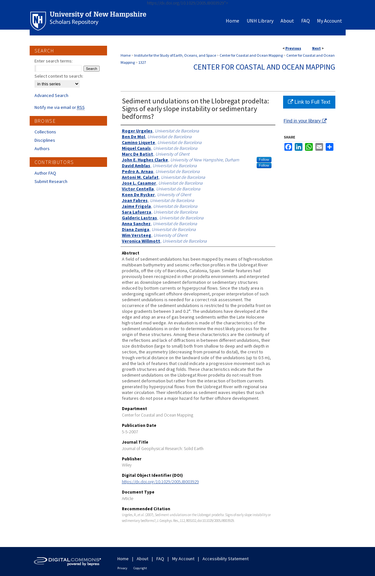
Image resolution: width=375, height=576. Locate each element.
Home (126, 55)
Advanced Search (51, 95)
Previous (293, 48)
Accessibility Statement (225, 559)
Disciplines (45, 140)
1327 (142, 62)
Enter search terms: (54, 61)
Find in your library (305, 120)
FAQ (160, 559)
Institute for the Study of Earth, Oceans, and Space (175, 55)
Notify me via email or (60, 107)
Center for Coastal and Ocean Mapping (251, 55)
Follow (264, 159)
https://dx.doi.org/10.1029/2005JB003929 (160, 482)
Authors (42, 148)
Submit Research (51, 181)
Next (316, 48)
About (142, 559)
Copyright (140, 568)
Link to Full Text (309, 102)
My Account (183, 559)
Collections (45, 132)
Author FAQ (45, 173)
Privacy (122, 568)
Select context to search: (59, 76)
